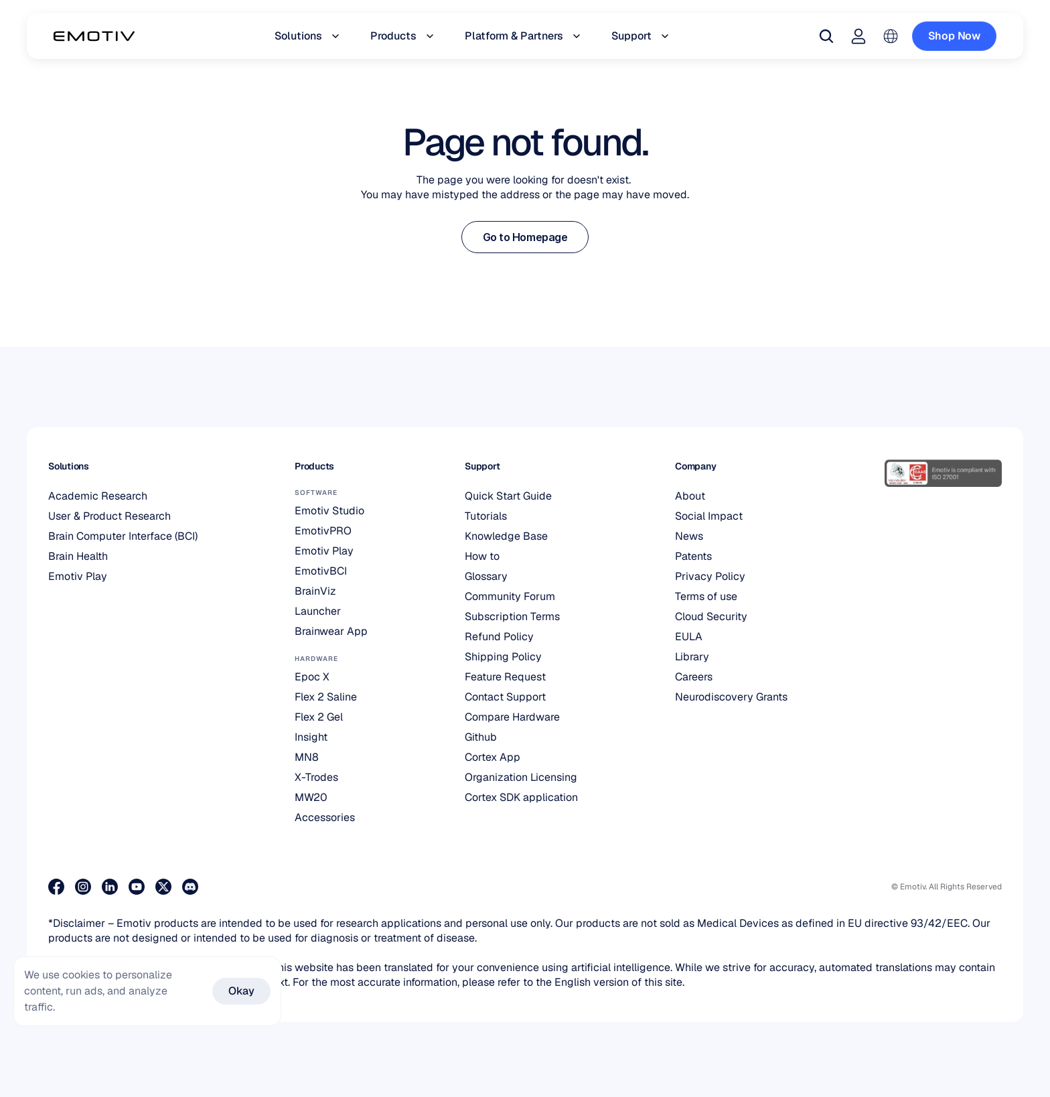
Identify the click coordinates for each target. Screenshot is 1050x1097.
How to (482, 556)
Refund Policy (499, 637)
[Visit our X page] (163, 887)
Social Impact (709, 516)
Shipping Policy (503, 657)
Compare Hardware (512, 717)
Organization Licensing (521, 777)
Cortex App (492, 757)
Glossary (486, 576)
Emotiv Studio (329, 511)
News (689, 536)
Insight (311, 737)
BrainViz (315, 591)
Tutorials (486, 516)
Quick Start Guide (508, 496)
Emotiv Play (77, 576)
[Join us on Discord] (190, 887)
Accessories (325, 817)
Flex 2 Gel (319, 717)
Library (692, 657)
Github (481, 737)
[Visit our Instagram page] (83, 887)
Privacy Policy (710, 576)
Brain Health (78, 556)
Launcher (318, 611)
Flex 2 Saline (326, 697)
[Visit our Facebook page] (56, 887)
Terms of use (706, 596)
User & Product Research (109, 516)
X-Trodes (316, 777)
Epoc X (312, 677)
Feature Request (505, 677)
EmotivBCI (321, 571)
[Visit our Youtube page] (137, 887)
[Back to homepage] (94, 36)
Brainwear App (331, 631)
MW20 (311, 797)
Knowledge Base (506, 536)
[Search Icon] (826, 36)
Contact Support (505, 697)
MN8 (307, 757)
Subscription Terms (512, 616)
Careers (693, 677)
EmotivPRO (323, 531)
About (690, 496)
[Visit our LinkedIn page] (110, 887)
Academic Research (97, 496)
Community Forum (510, 596)
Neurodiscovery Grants (731, 697)
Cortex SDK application (521, 797)
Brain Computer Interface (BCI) (123, 536)
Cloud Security (711, 616)
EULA (688, 637)
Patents (693, 556)
